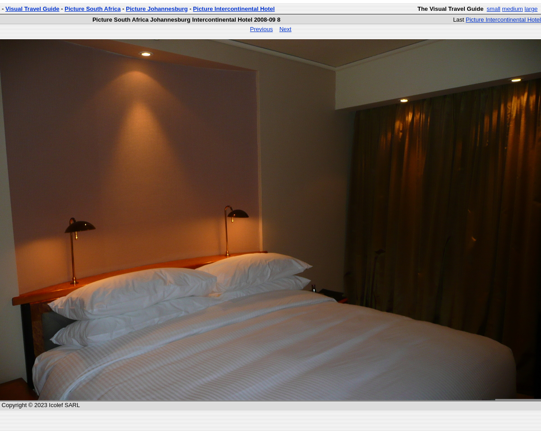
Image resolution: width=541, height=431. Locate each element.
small (493, 8)
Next (286, 29)
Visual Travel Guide (32, 8)
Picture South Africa (92, 8)
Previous (261, 29)
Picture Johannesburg (157, 8)
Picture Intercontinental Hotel (234, 8)
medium (512, 8)
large (530, 8)
